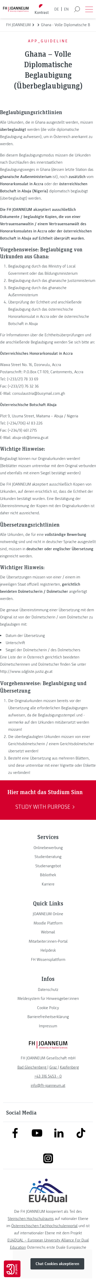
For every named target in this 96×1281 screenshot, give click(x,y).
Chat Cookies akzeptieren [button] (57, 1264)
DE (56, 9)
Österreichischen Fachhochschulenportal (44, 1225)
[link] (48, 847)
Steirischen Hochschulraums (31, 1218)
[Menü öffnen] (89, 9)
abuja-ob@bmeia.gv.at (30, 437)
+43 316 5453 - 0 (48, 1076)
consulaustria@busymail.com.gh (38, 393)
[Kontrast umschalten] (41, 9)
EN (66, 9)
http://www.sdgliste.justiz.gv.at (26, 671)
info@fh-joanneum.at (48, 1085)
